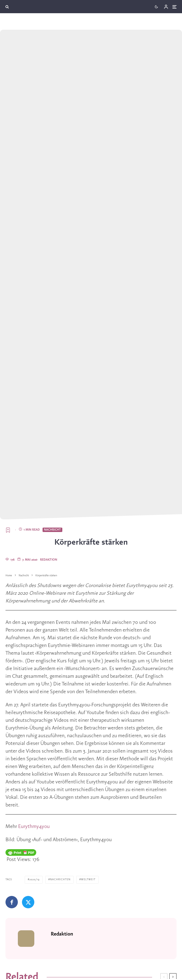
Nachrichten (60, 879)
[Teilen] (11, 902)
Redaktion (48, 559)
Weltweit (88, 879)
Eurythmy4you (34, 826)
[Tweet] (28, 902)
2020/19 (34, 879)
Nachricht (52, 529)
